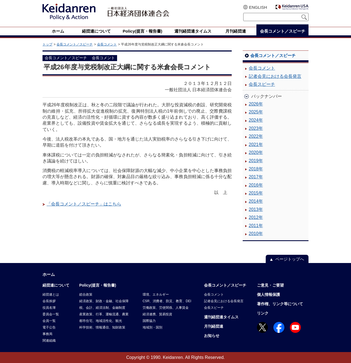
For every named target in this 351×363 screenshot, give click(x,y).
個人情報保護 (268, 294)
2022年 (256, 136)
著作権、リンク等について (280, 304)
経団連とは (51, 294)
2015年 (256, 193)
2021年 (256, 144)
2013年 (256, 209)
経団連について (56, 285)
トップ (47, 44)
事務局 (47, 334)
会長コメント (107, 44)
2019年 (256, 160)
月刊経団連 (213, 326)
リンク (262, 313)
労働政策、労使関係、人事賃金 (166, 308)
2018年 (256, 169)
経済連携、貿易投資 (157, 314)
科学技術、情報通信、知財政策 (102, 327)
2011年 (256, 225)
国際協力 (149, 321)
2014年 (256, 201)
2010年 (256, 233)
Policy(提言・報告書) (97, 285)
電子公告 (49, 327)
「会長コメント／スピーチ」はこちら (84, 204)
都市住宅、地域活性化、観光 (100, 321)
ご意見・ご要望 (270, 285)
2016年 (256, 185)
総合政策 (85, 294)
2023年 (256, 128)
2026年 (256, 104)
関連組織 (49, 340)
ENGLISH (258, 7)
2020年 (256, 152)
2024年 (256, 120)
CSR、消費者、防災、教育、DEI (167, 301)
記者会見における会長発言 (275, 76)
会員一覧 (49, 321)
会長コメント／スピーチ (74, 44)
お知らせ (211, 335)
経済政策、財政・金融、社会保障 (104, 301)
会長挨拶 (49, 301)
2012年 (256, 217)
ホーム (49, 274)
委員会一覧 (51, 314)
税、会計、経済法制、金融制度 (102, 308)
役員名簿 (49, 308)
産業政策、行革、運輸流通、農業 (104, 314)
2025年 (256, 112)
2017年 (256, 177)
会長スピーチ (262, 84)
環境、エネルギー (156, 294)
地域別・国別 (152, 327)
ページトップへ (289, 259)
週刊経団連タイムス (221, 317)
